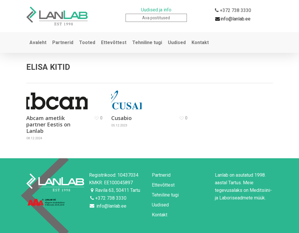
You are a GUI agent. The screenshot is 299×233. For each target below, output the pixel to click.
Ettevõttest (163, 185)
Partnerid (161, 175)
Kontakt (159, 215)
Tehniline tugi (165, 195)
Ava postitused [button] (156, 17)
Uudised (160, 205)
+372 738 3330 (232, 10)
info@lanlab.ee (233, 19)
